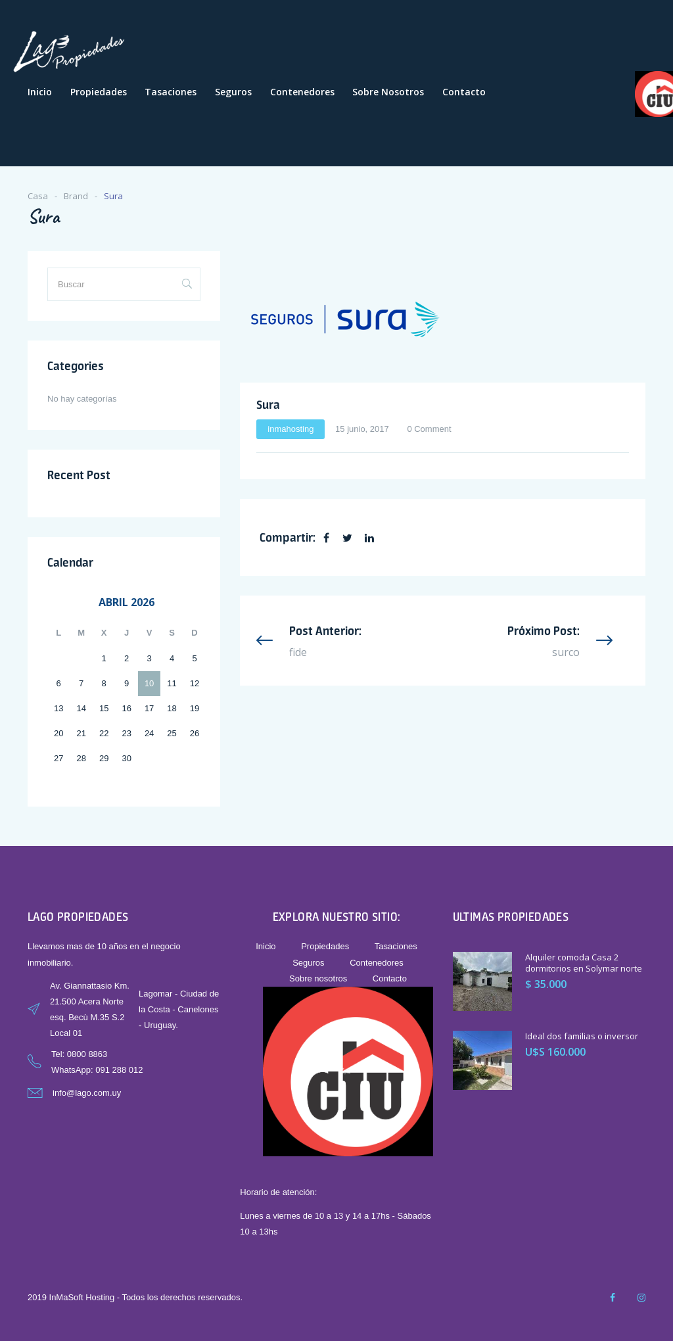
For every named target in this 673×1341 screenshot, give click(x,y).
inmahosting (290, 429)
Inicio (40, 91)
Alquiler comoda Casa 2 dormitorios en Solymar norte (583, 962)
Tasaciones (171, 91)
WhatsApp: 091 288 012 (97, 1070)
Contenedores (302, 91)
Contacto (464, 91)
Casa (38, 196)
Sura (268, 404)
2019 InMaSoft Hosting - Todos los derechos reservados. (135, 1297)
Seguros (233, 91)
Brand (76, 196)
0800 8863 (87, 1054)
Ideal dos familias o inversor (581, 1036)
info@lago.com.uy (87, 1093)
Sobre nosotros (388, 91)
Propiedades (98, 91)
